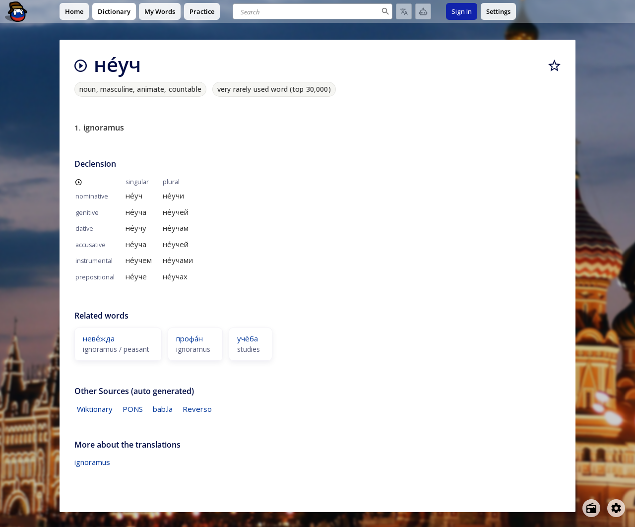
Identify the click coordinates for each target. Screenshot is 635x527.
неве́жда (99, 338)
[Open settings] (616, 508)
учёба (247, 338)
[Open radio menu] (591, 508)
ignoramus (92, 462)
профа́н (189, 338)
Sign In (461, 11)
